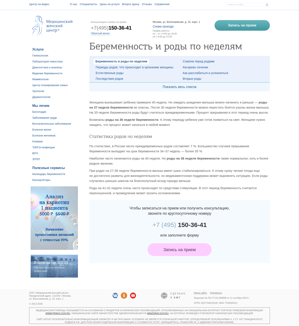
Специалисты (88, 4)
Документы (216, 293)
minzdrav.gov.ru (158, 313)
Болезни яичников (44, 135)
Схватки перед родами (199, 61)
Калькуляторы (41, 180)
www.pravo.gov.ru (58, 313)
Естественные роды (110, 73)
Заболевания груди (44, 117)
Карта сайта (200, 293)
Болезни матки (41, 129)
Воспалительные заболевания (51, 123)
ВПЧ (35, 153)
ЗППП (36, 159)
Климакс (37, 141)
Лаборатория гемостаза (47, 61)
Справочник (162, 4)
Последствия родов (109, 78)
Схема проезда (163, 26)
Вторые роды (192, 78)
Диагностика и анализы (47, 67)
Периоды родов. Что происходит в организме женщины (134, 67)
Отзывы (147, 4)
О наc (73, 4)
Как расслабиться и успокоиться (205, 73)
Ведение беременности (47, 73)
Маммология (40, 79)
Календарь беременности (48, 174)
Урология (38, 91)
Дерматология (41, 97)
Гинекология (40, 55)
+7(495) (111, 28)
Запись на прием (179, 249)
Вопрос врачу (130, 4)
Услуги (37, 49)
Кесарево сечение (195, 67)
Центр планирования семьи (50, 85)
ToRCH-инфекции (43, 147)
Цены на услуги (110, 4)
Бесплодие (39, 111)
